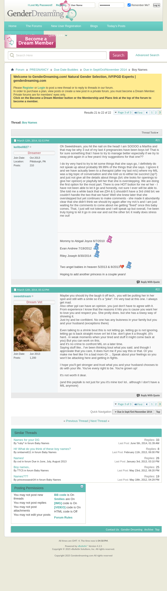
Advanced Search (147, 55)
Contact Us (112, 529)
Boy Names (29, 122)
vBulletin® (83, 546)
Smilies (59, 499)
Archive (148, 529)
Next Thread (99, 421)
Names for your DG (26, 440)
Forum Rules (63, 517)
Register (61, 5)
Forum (20, 69)
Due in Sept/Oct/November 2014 (105, 69)
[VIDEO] (59, 507)
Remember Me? (138, 5)
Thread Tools (149, 132)
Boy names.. (22, 467)
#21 (157, 140)
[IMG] (58, 503)
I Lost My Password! (40, 5)
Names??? (21, 476)
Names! (19, 458)
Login (41, 87)
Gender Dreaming (132, 529)
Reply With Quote (148, 282)
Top (158, 411)
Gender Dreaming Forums (41, 10)
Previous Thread (77, 421)
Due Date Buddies (66, 69)
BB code (60, 495)
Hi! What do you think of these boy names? (42, 449)
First (138, 112)
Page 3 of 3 (124, 112)
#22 (157, 289)
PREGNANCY (39, 69)
